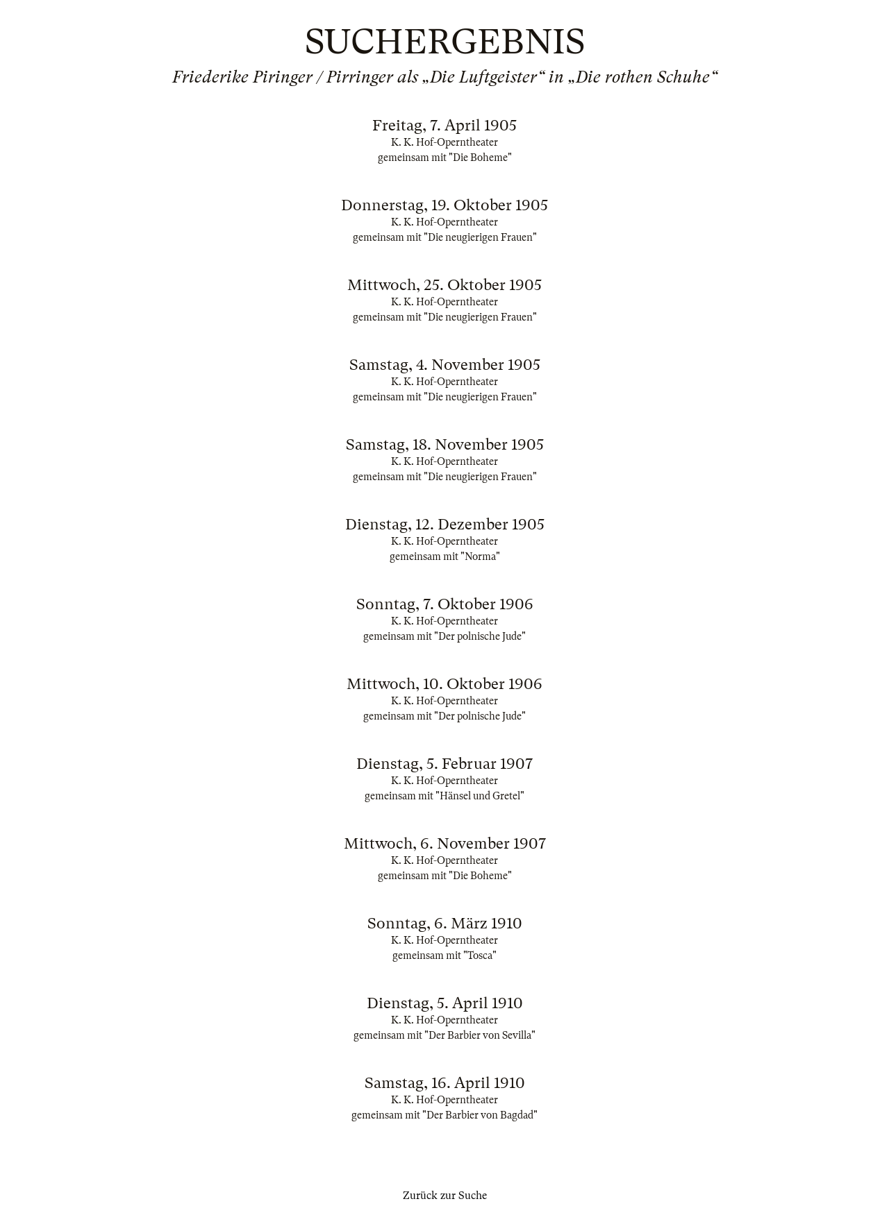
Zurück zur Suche (445, 1195)
